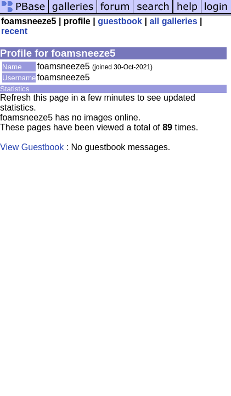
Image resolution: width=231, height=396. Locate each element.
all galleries (173, 21)
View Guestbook (32, 147)
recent (14, 31)
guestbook (120, 21)
